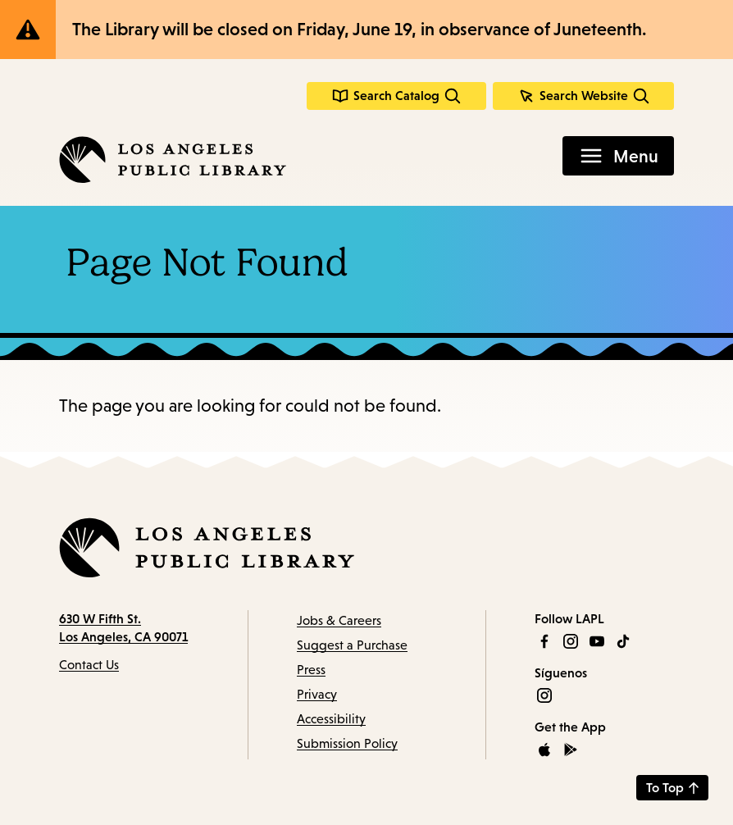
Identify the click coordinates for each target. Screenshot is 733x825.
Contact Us (89, 665)
